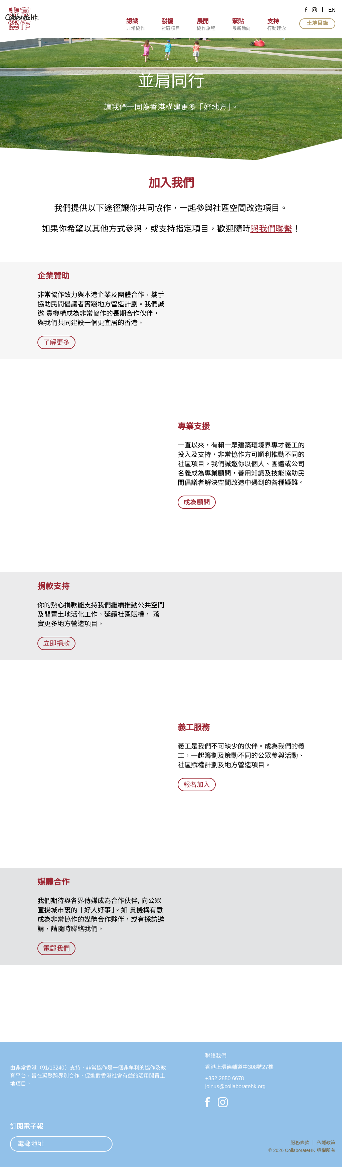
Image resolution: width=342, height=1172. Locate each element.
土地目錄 (317, 23)
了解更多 (56, 342)
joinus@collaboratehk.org (237, 1087)
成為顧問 (196, 502)
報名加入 (196, 784)
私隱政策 (326, 1145)
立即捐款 (56, 643)
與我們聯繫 (271, 229)
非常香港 (26, 1092)
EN (332, 10)
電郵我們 (56, 948)
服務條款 (300, 1145)
